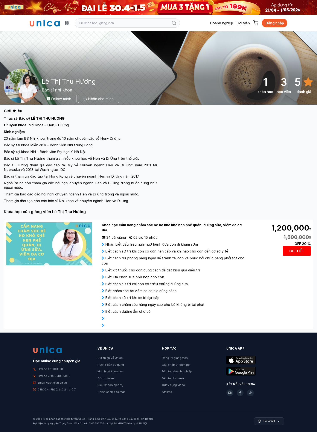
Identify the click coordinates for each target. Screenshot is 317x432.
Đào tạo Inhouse (173, 378)
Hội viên (243, 23)
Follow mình (59, 99)
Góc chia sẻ (106, 378)
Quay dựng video (173, 385)
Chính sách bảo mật (111, 391)
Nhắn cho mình (99, 99)
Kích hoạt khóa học (111, 371)
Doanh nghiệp (221, 23)
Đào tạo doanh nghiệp (177, 371)
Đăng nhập (274, 23)
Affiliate (167, 391)
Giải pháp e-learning (176, 364)
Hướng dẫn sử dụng (111, 364)
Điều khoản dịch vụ (110, 385)
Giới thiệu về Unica (110, 357)
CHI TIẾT (296, 251)
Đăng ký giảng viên (175, 357)
